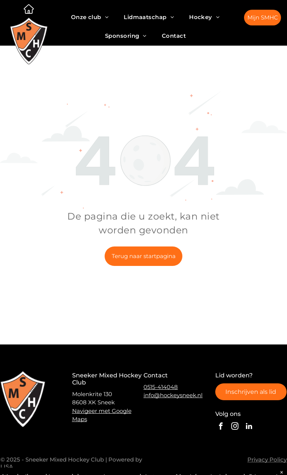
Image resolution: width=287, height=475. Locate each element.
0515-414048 (161, 386)
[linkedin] (249, 427)
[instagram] (234, 427)
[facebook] (220, 427)
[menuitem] (90, 17)
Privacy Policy (267, 459)
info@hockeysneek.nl (173, 395)
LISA (6, 466)
